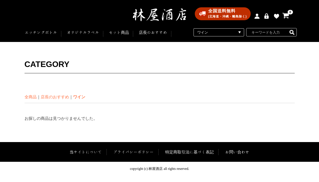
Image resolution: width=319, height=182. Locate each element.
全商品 (31, 97)
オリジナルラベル (83, 32)
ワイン (79, 97)
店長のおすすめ (153, 32)
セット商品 (119, 32)
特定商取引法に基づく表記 (189, 152)
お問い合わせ (237, 152)
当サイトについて (86, 152)
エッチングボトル (41, 32)
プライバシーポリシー (133, 152)
